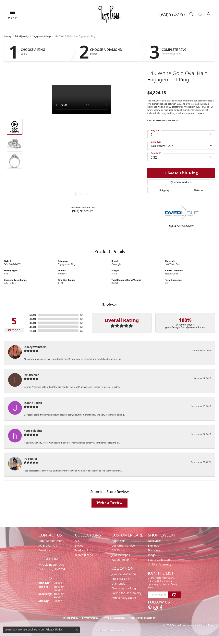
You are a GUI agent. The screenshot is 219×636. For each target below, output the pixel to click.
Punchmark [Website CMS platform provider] (116, 630)
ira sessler (30, 458)
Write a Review (109, 503)
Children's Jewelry (159, 564)
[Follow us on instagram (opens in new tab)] (155, 607)
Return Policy (70, 617)
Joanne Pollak (33, 403)
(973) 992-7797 (82, 211)
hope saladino (33, 430)
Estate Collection (159, 560)
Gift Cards (118, 550)
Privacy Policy (90, 617)
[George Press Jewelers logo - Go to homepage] (110, 14)
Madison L (82, 550)
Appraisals (118, 541)
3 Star (33, 323)
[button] (191, 14)
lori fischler (31, 375)
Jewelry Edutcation (124, 574)
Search (24, 53)
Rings (151, 555)
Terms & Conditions (113, 617)
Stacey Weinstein (35, 347)
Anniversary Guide (124, 598)
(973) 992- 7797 (49, 545)
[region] (81, 144)
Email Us (44, 550)
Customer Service (123, 545)
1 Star (33, 330)
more (200, 113)
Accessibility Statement (142, 617)
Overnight (116, 264)
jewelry (7, 36)
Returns (198, 190)
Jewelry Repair (121, 555)
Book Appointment (51, 541)
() (81, 315)
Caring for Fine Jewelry (126, 593)
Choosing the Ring (124, 588)
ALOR (78, 541)
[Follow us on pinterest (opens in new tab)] (150, 607)
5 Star (33, 315)
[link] (173, 14)
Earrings (153, 545)
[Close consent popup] (76, 630)
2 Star (33, 326)
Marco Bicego (84, 555)
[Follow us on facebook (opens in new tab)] (161, 607)
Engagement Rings (41, 36)
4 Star (33, 319)
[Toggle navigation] (12, 14)
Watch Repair (120, 560)
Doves (79, 545)
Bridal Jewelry (22, 36)
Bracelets (154, 550)
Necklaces (154, 541)
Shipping (164, 190)
